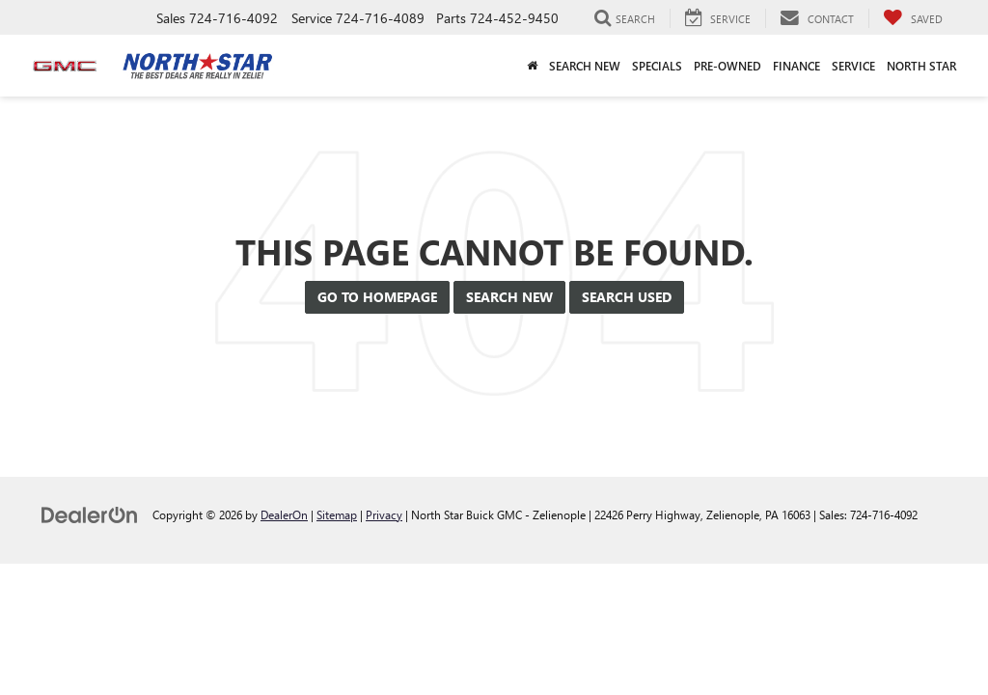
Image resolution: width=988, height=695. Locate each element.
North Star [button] (921, 65)
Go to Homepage (377, 297)
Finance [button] (796, 65)
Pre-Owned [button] (727, 65)
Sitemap (336, 514)
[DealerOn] (90, 514)
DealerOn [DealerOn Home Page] (284, 514)
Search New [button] (584, 65)
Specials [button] (657, 65)
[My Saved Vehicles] (912, 18)
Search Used (627, 297)
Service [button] (853, 65)
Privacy (384, 514)
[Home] (532, 66)
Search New (509, 297)
